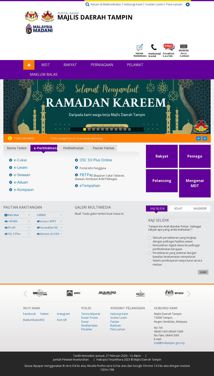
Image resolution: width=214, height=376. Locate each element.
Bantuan (115, 325)
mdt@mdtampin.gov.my (169, 343)
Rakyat (70, 64)
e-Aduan (21, 182)
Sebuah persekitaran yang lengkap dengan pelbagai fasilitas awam (172, 239)
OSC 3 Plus (12, 234)
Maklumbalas (31, 320)
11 (129, 129)
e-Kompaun (24, 189)
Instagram (63, 314)
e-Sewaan (22, 175)
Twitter (44, 314)
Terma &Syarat (90, 314)
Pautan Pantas (103, 148)
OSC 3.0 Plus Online (96, 160)
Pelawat (135, 64)
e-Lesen (20, 167)
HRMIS (41, 215)
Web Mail (11, 215)
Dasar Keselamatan (89, 323)
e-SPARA (10, 221)
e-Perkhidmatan (45, 148)
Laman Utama (29, 65)
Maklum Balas (44, 74)
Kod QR (62, 320)
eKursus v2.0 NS (48, 234)
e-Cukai (20, 160)
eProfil (9, 227)
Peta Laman (174, 4)
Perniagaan (102, 64)
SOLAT (178, 208)
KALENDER (200, 208)
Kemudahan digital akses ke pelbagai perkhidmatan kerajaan (174, 247)
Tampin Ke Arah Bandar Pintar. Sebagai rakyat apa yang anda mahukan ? (174, 227)
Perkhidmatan (73, 148)
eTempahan (90, 185)
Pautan (114, 322)
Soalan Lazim (154, 4)
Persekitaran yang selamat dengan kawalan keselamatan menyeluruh (172, 255)
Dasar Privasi (89, 318)
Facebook (29, 314)
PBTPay (86, 175)
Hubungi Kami (133, 4)
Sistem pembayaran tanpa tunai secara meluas (175, 262)
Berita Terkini (16, 148)
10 (125, 129)
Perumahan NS (47, 227)
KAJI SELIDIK (158, 208)
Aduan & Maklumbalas (105, 4)
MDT (45, 64)
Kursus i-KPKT (46, 221)
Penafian (86, 329)
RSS (42, 320)
